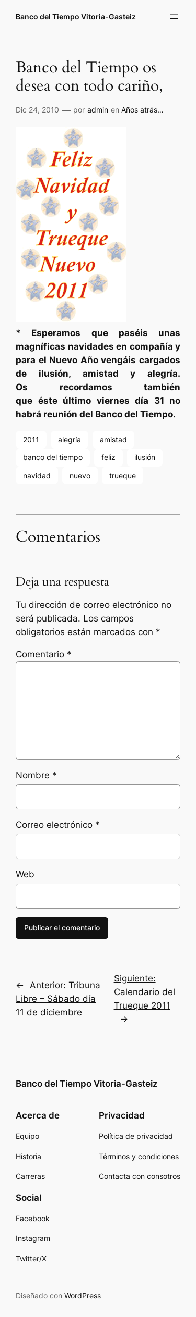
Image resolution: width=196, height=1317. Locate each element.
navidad (37, 475)
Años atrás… (142, 109)
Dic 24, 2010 (37, 109)
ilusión (144, 457)
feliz (108, 457)
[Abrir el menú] (174, 16)
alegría (69, 439)
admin (97, 109)
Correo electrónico (58, 824)
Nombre (36, 775)
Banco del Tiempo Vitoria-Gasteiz (76, 16)
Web (25, 874)
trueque (122, 475)
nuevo (80, 475)
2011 (31, 439)
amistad (113, 439)
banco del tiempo (53, 457)
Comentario (44, 654)
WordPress (82, 1295)
